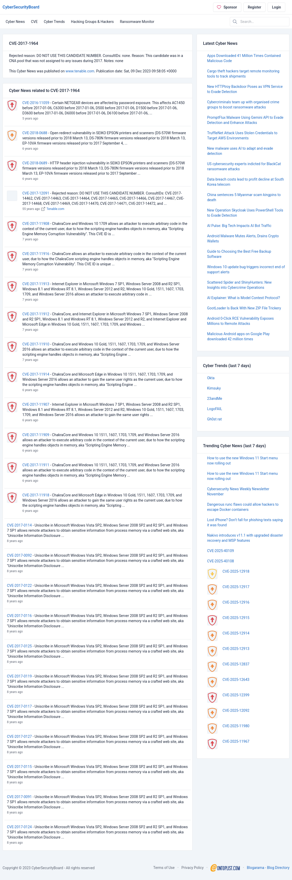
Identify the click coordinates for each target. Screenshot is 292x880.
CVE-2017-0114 (19, 525)
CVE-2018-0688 (34, 133)
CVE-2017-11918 (35, 495)
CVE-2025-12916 (236, 602)
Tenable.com (55, 209)
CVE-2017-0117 (19, 706)
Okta (211, 378)
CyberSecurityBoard (21, 7)
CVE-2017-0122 (19, 585)
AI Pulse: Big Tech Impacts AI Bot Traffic (239, 226)
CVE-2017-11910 (35, 344)
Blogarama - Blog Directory (268, 868)
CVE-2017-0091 (19, 797)
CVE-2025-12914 (236, 633)
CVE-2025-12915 (236, 618)
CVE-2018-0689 (34, 163)
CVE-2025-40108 (220, 561)
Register (254, 7)
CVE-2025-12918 (236, 571)
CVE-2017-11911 (35, 465)
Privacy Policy (192, 868)
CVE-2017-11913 (35, 284)
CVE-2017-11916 (35, 254)
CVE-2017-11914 (35, 374)
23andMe (214, 398)
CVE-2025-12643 (236, 680)
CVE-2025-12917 (236, 587)
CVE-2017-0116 (19, 616)
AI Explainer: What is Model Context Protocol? (243, 298)
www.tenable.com (80, 71)
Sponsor (226, 7)
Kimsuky (214, 388)
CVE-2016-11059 (35, 103)
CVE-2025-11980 (236, 726)
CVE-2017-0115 (19, 767)
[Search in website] (259, 21)
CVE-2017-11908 (35, 224)
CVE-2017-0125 (19, 646)
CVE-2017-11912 (35, 314)
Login (276, 7)
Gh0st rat (214, 419)
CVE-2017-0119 (19, 676)
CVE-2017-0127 (19, 736)
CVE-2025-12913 (236, 649)
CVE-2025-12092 (236, 710)
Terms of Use (164, 868)
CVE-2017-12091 (35, 193)
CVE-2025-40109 (220, 551)
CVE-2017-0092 (19, 555)
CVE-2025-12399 (236, 695)
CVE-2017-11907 (35, 404)
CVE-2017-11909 (35, 435)
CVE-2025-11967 (236, 741)
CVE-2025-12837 (236, 664)
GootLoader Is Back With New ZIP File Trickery (244, 308)
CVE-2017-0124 (19, 827)
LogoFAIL (214, 409)
